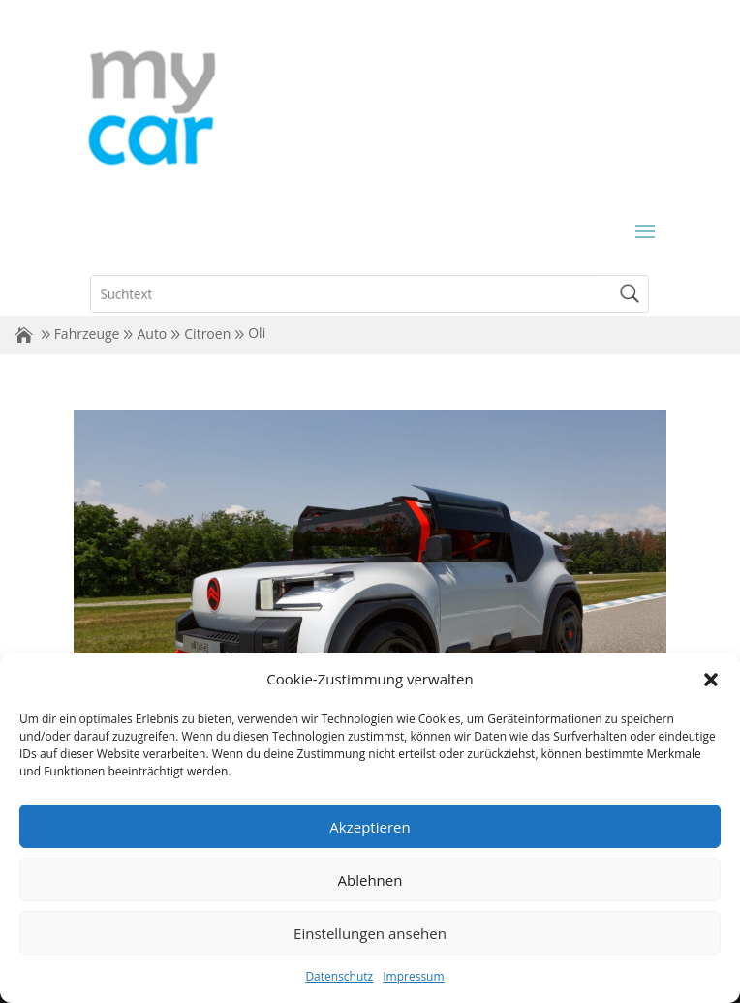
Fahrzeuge (87, 333)
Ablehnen (370, 880)
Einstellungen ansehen (370, 933)
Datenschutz (339, 976)
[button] (711, 679)
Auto (152, 333)
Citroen (207, 333)
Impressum (413, 976)
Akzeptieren (369, 826)
